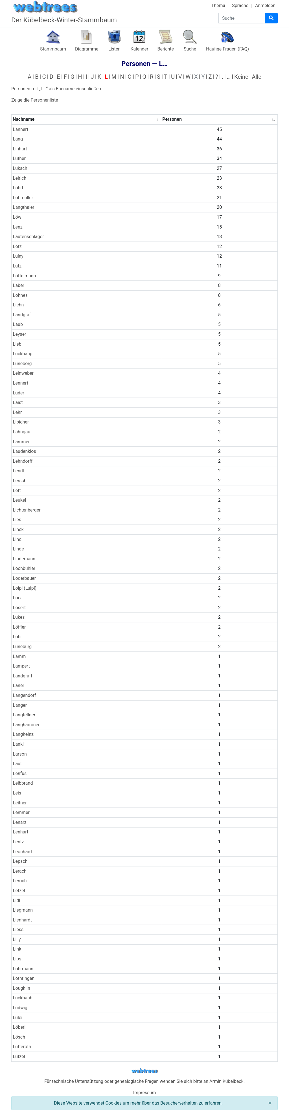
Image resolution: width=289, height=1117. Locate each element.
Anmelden (265, 5)
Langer (20, 705)
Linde (18, 549)
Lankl (18, 744)
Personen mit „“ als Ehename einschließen (56, 88)
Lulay (18, 256)
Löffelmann (24, 275)
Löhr (17, 636)
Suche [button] (190, 49)
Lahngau (21, 431)
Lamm (19, 656)
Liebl (18, 344)
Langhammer (26, 724)
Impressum (144, 1092)
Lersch (20, 480)
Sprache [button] (240, 5)
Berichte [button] (165, 49)
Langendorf (24, 695)
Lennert (20, 383)
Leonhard (22, 851)
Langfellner (24, 714)
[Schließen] (269, 1103)
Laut (17, 763)
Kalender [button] (139, 49)
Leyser (19, 334)
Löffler (19, 627)
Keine (241, 76)
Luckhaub (22, 997)
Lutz (17, 266)
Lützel (19, 1056)
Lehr (17, 412)
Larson (20, 754)
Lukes (19, 617)
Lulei (17, 1017)
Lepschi (21, 861)
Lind (17, 539)
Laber (18, 285)
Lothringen (23, 978)
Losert (19, 607)
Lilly (17, 939)
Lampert (21, 666)
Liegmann (23, 910)
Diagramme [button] (86, 49)
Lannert (21, 129)
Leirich (20, 178)
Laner (18, 685)
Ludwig (20, 1007)
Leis (17, 793)
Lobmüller (23, 197)
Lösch (19, 1037)
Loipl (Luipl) (24, 588)
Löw (17, 217)
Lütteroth (22, 1046)
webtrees (144, 1071)
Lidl (16, 900)
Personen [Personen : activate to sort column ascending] (172, 119)
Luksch (20, 168)
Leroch (20, 880)
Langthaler (23, 207)
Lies (17, 519)
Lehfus (20, 773)
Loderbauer (24, 578)
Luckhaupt (23, 353)
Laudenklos (24, 451)
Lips (17, 959)
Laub (18, 324)
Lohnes (20, 295)
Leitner (20, 803)
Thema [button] (218, 5)
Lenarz (20, 822)
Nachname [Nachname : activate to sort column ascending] (23, 119)
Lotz (17, 246)
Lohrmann (23, 968)
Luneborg (22, 363)
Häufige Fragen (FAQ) (227, 49)
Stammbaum (53, 49)
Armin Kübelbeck (226, 1081)
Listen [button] (114, 49)
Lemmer (21, 812)
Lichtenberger (27, 510)
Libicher (21, 422)
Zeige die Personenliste (34, 100)
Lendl (18, 470)
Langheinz (23, 734)
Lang (18, 139)
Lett (17, 490)
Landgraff (22, 676)
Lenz (18, 227)
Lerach (20, 871)
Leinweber (23, 373)
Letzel (19, 890)
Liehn (18, 305)
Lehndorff (23, 461)
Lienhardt (22, 920)
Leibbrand (23, 783)
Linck (18, 529)
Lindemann (24, 558)
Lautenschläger (28, 236)
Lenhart (21, 832)
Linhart (20, 149)
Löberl (19, 1027)
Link (17, 949)
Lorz (17, 597)
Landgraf (22, 314)
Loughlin (21, 988)
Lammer (21, 441)
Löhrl (18, 187)
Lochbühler (24, 568)
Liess (18, 929)
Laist (18, 402)
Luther (19, 158)
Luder (18, 393)
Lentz (18, 841)
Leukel (19, 500)
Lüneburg (22, 646)
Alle (256, 76)
